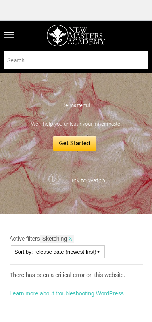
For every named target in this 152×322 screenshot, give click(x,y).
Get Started (74, 143)
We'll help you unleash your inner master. (76, 124)
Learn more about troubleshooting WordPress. (67, 293)
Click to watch (85, 180)
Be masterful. (76, 105)
